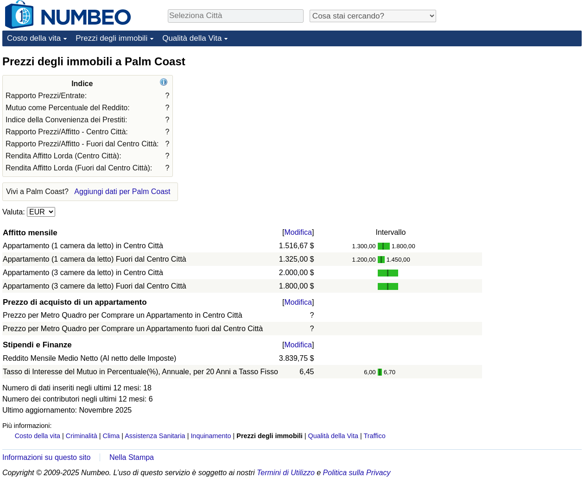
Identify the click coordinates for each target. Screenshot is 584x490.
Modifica (298, 232)
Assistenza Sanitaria (155, 436)
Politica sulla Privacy (357, 473)
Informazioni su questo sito (46, 457)
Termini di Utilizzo (286, 473)
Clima (111, 436)
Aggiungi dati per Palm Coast (122, 191)
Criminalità (81, 436)
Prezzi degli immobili (111, 38)
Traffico (374, 436)
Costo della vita (34, 38)
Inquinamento (210, 436)
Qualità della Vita (192, 38)
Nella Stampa (131, 457)
